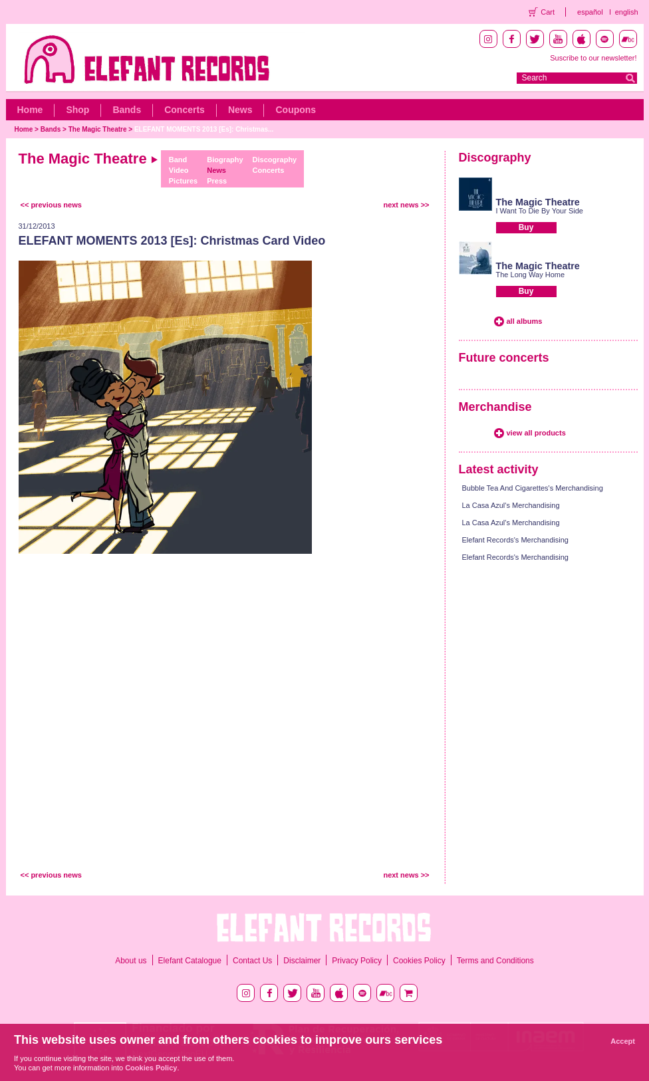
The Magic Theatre (97, 129)
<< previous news (51, 205)
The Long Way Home (530, 275)
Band (178, 160)
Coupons (295, 109)
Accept (622, 1041)
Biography (225, 160)
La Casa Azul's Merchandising (511, 505)
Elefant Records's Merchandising (515, 540)
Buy (526, 227)
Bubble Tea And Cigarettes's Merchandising (532, 488)
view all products (536, 433)
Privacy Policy (357, 960)
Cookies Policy (419, 960)
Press (217, 181)
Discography (275, 160)
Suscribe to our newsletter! (593, 58)
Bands (126, 109)
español (590, 12)
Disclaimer (302, 960)
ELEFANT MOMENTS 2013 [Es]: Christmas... (204, 129)
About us (130, 960)
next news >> (406, 205)
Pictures (183, 181)
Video (179, 170)
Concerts (184, 109)
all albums (525, 321)
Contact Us (252, 960)
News (240, 109)
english (626, 12)
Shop (77, 109)
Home (30, 109)
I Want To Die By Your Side (539, 211)
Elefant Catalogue (189, 960)
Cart (548, 12)
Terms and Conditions (495, 960)
